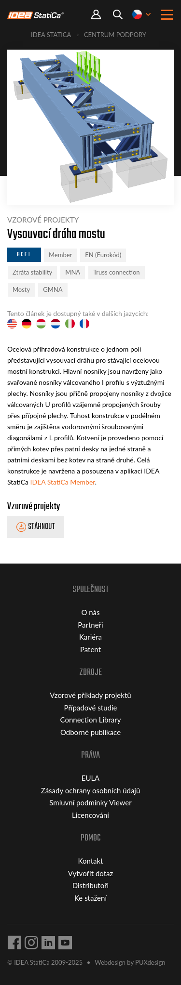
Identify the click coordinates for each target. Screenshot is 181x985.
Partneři (90, 624)
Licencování (90, 815)
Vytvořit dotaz (90, 873)
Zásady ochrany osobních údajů (90, 790)
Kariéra (90, 636)
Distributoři (90, 885)
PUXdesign (150, 962)
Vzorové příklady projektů (90, 695)
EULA (91, 778)
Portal (96, 14)
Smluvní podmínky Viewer (90, 802)
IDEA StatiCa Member (62, 482)
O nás (90, 612)
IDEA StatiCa (51, 35)
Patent (90, 649)
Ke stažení (90, 897)
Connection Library (90, 719)
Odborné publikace (90, 732)
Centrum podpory (115, 35)
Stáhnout (41, 527)
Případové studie (90, 707)
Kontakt (90, 860)
